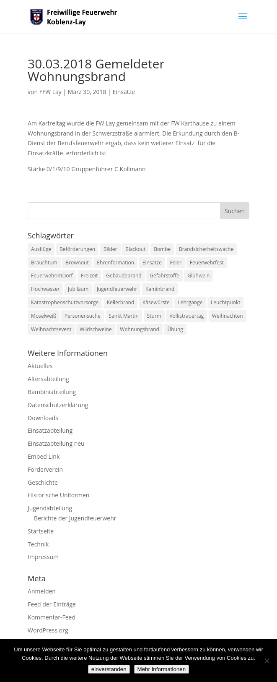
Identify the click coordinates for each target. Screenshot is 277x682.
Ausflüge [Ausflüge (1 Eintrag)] (41, 249)
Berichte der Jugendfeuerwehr (75, 518)
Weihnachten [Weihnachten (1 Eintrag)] (227, 315)
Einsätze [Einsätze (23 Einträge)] (152, 262)
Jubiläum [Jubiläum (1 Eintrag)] (78, 289)
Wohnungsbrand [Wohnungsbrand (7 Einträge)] (139, 329)
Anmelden (42, 591)
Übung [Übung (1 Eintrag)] (175, 329)
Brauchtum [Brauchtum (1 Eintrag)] (44, 262)
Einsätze (123, 92)
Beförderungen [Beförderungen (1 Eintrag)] (77, 249)
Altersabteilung (48, 379)
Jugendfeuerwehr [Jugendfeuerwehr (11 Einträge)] (117, 289)
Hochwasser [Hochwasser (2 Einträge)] (45, 289)
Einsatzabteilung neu (56, 443)
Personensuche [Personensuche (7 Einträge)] (83, 315)
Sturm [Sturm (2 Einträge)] (154, 315)
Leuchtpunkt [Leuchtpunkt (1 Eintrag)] (225, 302)
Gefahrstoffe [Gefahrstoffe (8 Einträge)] (164, 275)
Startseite (41, 531)
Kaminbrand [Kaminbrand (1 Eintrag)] (159, 289)
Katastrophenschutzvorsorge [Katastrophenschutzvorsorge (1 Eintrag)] (64, 302)
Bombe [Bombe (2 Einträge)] (162, 249)
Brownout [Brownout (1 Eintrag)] (76, 262)
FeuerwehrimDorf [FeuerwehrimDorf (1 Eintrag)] (51, 275)
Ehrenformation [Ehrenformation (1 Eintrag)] (115, 262)
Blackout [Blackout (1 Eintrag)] (135, 249)
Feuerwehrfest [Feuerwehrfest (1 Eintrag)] (207, 262)
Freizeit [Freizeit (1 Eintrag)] (89, 275)
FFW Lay (50, 92)
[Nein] (266, 660)
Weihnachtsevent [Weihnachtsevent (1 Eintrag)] (51, 329)
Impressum (43, 557)
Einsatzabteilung (50, 430)
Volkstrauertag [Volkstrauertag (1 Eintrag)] (186, 315)
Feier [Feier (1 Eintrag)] (176, 262)
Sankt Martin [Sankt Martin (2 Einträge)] (124, 315)
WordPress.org (48, 630)
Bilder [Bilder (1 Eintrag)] (110, 249)
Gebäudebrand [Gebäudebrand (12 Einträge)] (124, 275)
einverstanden (109, 669)
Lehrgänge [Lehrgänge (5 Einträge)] (190, 302)
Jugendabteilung (50, 508)
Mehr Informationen (161, 669)
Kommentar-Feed (51, 617)
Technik (38, 544)
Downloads (43, 418)
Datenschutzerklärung (58, 405)
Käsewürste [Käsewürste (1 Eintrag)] (156, 302)
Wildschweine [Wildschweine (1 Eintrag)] (95, 329)
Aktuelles (40, 366)
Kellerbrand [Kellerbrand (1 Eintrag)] (120, 302)
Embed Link (44, 456)
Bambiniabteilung (52, 392)
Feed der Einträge (52, 604)
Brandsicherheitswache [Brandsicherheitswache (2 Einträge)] (206, 249)
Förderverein (45, 469)
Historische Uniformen (58, 495)
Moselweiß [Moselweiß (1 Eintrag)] (43, 315)
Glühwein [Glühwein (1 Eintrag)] (198, 275)
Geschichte (43, 482)
